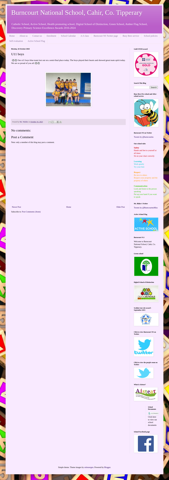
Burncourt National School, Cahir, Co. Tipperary (76, 12)
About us (23, 36)
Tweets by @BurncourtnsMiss (146, 208)
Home (12, 36)
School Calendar (68, 36)
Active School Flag (36, 41)
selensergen (88, 467)
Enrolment (51, 36)
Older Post (120, 207)
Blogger (107, 467)
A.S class (85, 36)
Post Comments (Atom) (31, 212)
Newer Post (16, 207)
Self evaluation (16, 41)
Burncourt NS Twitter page (106, 36)
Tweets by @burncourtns (143, 137)
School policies (151, 36)
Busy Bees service (131, 36)
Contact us (37, 36)
